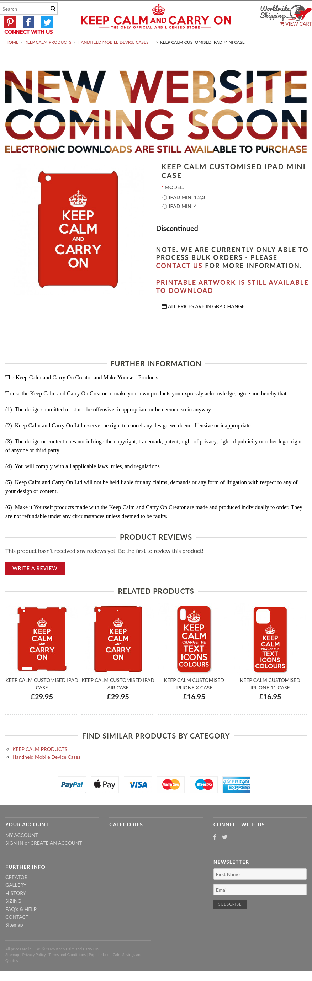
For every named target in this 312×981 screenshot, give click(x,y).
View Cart (296, 24)
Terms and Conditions (67, 971)
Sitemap (14, 942)
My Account (21, 852)
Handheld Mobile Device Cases (113, 59)
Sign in (14, 860)
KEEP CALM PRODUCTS (48, 59)
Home (11, 59)
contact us (179, 282)
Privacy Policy (34, 971)
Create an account (56, 860)
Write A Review (35, 585)
